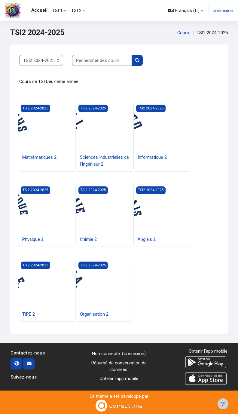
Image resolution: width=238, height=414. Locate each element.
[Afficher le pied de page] (223, 403)
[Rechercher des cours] (102, 60)
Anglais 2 (147, 239)
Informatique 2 (152, 157)
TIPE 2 (28, 314)
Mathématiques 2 (39, 157)
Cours (183, 32)
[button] (185, 10)
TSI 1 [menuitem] (57, 10)
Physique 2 (33, 239)
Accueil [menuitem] (39, 10)
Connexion (222, 10)
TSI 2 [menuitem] (76, 10)
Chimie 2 (88, 239)
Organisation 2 (94, 314)
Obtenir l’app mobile (118, 378)
